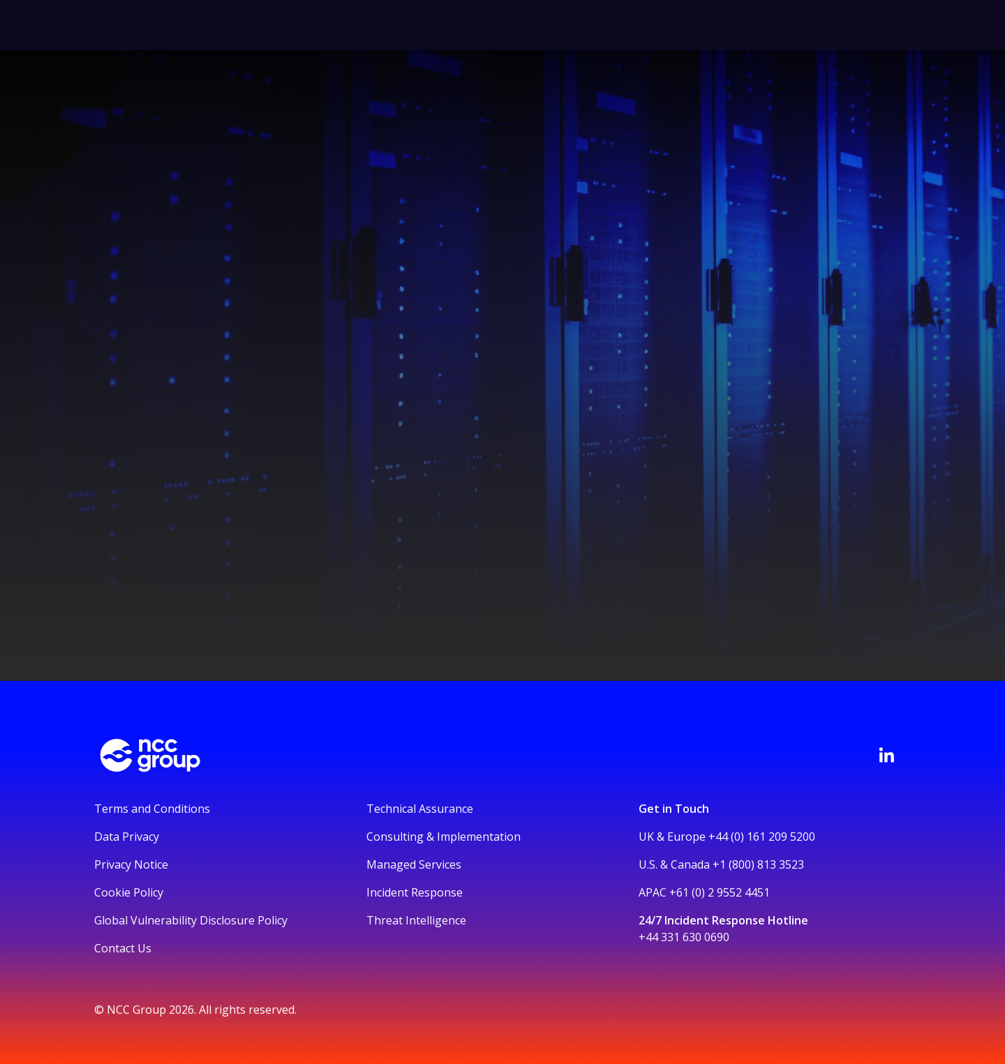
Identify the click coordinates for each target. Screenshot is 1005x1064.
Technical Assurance (419, 808)
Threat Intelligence (416, 920)
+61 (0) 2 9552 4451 (719, 892)
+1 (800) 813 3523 (758, 864)
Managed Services (413, 864)
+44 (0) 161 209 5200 (761, 836)
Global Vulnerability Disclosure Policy (191, 920)
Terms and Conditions (152, 808)
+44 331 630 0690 (684, 937)
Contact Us (122, 948)
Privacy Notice (131, 864)
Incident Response (414, 892)
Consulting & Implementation (443, 836)
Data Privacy (126, 836)
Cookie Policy (128, 892)
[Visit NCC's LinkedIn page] (886, 755)
